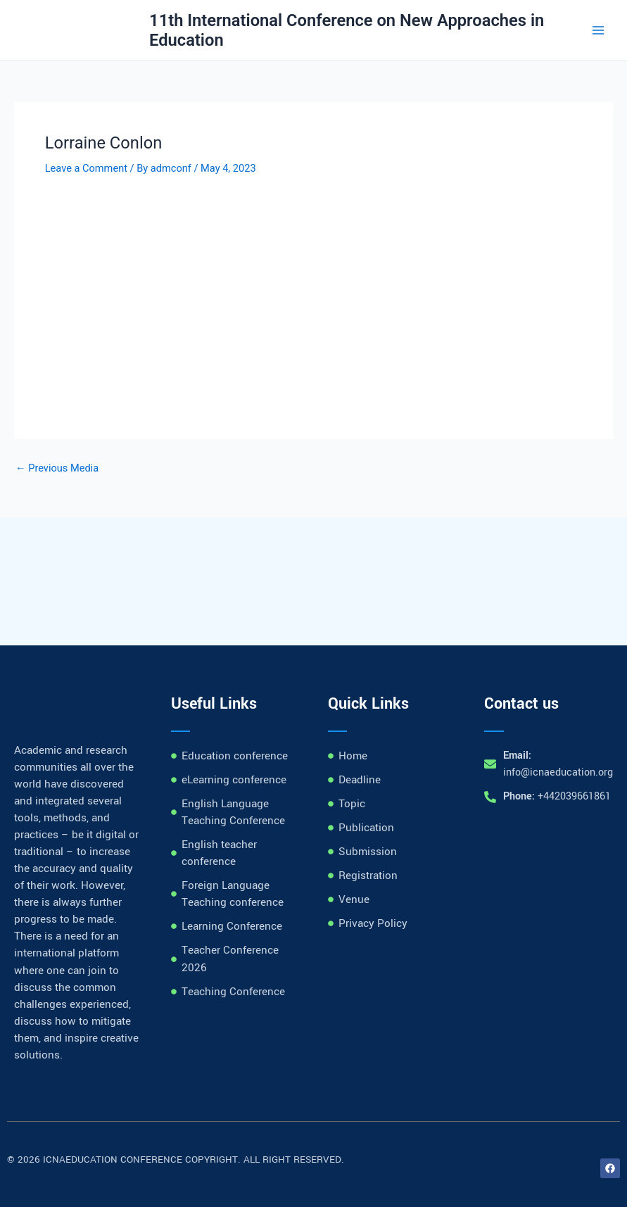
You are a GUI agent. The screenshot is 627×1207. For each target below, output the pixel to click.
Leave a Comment (86, 168)
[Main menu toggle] (598, 30)
